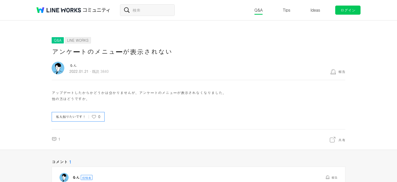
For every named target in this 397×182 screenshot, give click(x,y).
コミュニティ (96, 10)
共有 (341, 139)
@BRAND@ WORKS (58, 10)
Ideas (315, 10)
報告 (341, 71)
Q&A (258, 10)
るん (73, 65)
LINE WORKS (78, 40)
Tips (286, 10)
